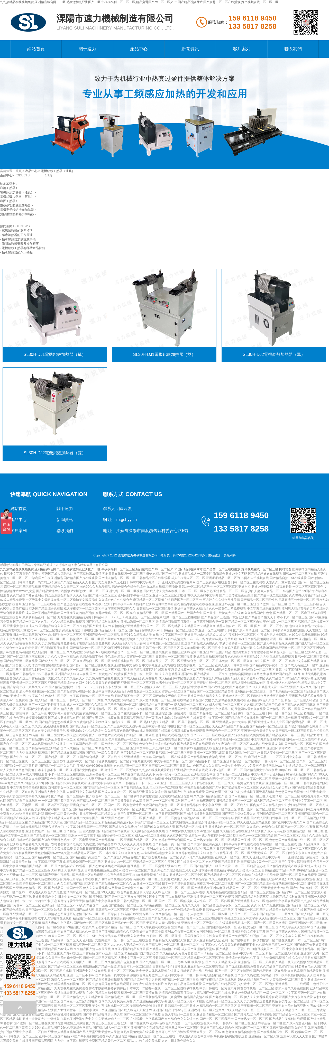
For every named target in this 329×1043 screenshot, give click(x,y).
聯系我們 (293, 48)
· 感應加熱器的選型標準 (16, 230)
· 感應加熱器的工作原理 (16, 235)
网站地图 (285, 569)
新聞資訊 (190, 48)
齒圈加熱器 (8, 201)
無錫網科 (229, 555)
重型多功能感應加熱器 (16, 205)
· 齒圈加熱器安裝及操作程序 (19, 243)
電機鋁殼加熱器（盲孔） (18, 196)
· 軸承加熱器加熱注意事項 (18, 239)
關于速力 (87, 48)
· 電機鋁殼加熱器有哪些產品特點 (22, 248)
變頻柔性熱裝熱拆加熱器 (18, 214)
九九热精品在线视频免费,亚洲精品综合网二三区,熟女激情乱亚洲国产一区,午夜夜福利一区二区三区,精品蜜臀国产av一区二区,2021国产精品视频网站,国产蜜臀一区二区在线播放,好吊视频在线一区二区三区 (139, 2)
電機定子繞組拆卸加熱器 (18, 210)
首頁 (18, 171)
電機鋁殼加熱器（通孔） (58, 171)
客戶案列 (241, 48)
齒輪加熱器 (8, 188)
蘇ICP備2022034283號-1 (190, 555)
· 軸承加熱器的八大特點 (16, 252)
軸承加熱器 (8, 183)
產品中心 (139, 48)
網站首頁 (36, 48)
